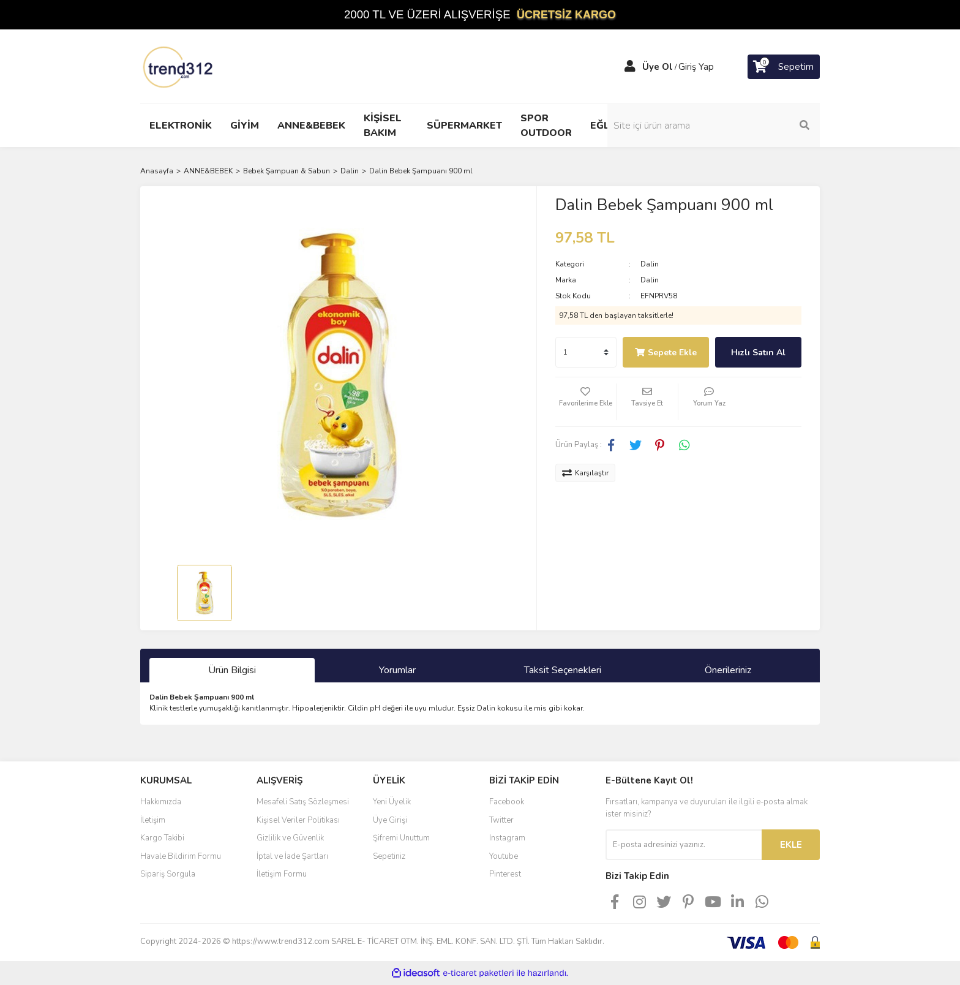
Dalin (649, 264)
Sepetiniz (389, 856)
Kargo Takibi (162, 837)
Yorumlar (397, 670)
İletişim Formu (282, 874)
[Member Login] (630, 67)
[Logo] (178, 66)
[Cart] (784, 67)
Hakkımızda (160, 801)
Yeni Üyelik (392, 801)
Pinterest (505, 874)
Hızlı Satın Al (758, 352)
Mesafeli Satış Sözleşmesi (303, 801)
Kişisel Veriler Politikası (298, 820)
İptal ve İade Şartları (292, 856)
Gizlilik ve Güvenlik (290, 837)
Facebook (506, 801)
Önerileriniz (728, 670)
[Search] (737, 125)
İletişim (152, 820)
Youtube (503, 856)
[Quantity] (586, 352)
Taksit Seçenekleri (562, 670)
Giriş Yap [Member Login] (696, 67)
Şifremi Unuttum (401, 837)
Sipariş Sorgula (167, 874)
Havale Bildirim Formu (180, 856)
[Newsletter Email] (684, 844)
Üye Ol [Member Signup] (657, 67)
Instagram (507, 837)
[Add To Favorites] (586, 401)
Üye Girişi (390, 820)
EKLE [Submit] (791, 845)
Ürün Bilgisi (232, 670)
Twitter (501, 820)
